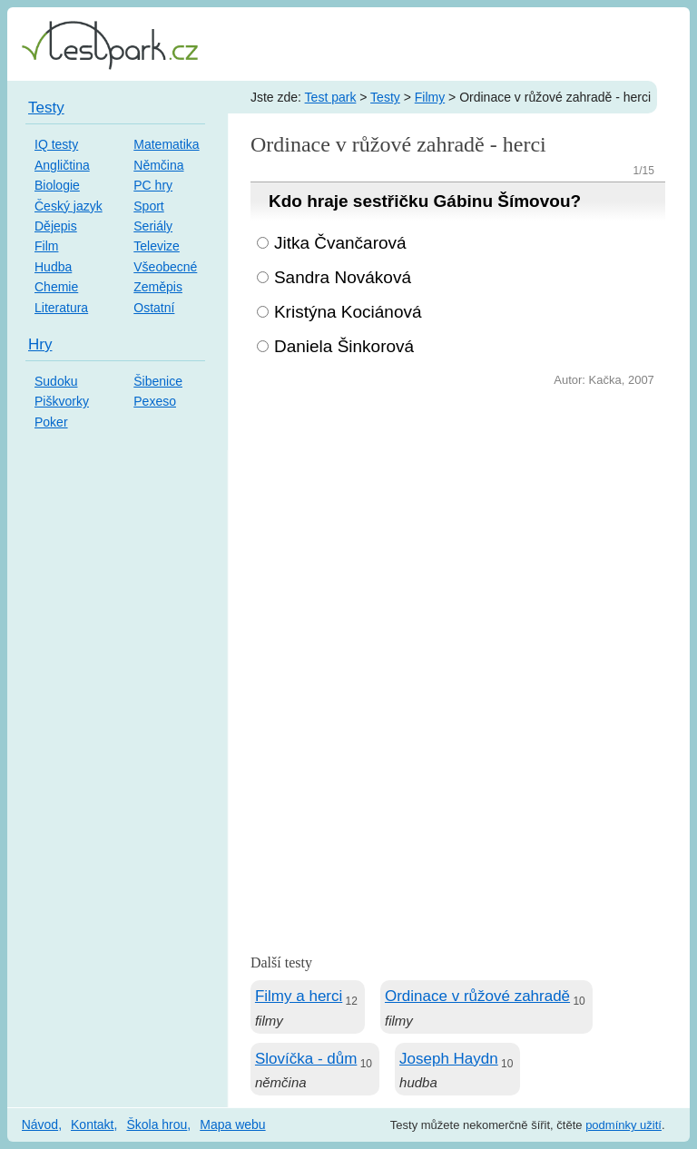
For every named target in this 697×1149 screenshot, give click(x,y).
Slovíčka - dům (306, 1058)
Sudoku (55, 381)
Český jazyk (68, 206)
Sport (148, 206)
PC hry (152, 185)
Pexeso (154, 401)
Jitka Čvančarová (340, 242)
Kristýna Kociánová (348, 311)
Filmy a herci (298, 996)
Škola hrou (156, 1124)
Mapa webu (232, 1124)
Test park (331, 97)
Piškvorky (61, 401)
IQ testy (56, 144)
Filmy (430, 97)
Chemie (56, 287)
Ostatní (153, 307)
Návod (40, 1124)
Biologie (57, 185)
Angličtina (62, 165)
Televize (156, 246)
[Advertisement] (457, 527)
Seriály (152, 226)
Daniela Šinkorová (344, 346)
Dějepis (55, 226)
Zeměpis (157, 287)
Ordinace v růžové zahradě (477, 996)
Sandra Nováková (342, 277)
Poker (51, 422)
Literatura (61, 307)
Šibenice (157, 381)
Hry (40, 344)
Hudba (53, 267)
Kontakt (92, 1124)
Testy (385, 97)
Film (46, 246)
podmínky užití (623, 1125)
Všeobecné (165, 267)
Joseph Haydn (448, 1058)
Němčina (158, 165)
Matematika (166, 144)
